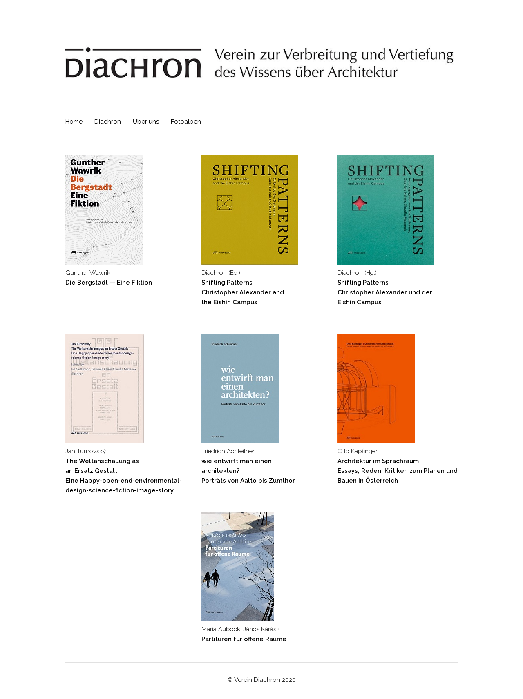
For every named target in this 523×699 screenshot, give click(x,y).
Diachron (107, 121)
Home (74, 121)
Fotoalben (186, 121)
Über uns (146, 121)
